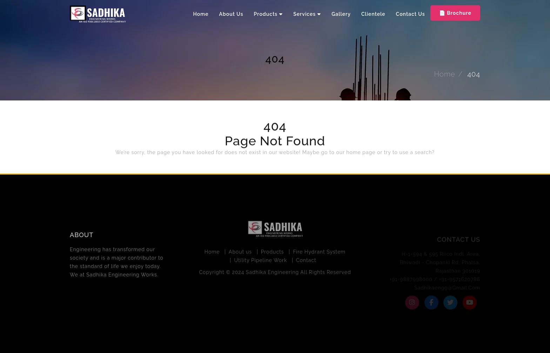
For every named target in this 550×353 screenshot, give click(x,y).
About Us (231, 14)
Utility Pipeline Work (260, 261)
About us (240, 252)
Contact (306, 261)
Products (266, 14)
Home (201, 14)
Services (304, 14)
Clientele (373, 14)
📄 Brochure (455, 13)
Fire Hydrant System (319, 252)
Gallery (341, 14)
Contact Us (410, 14)
